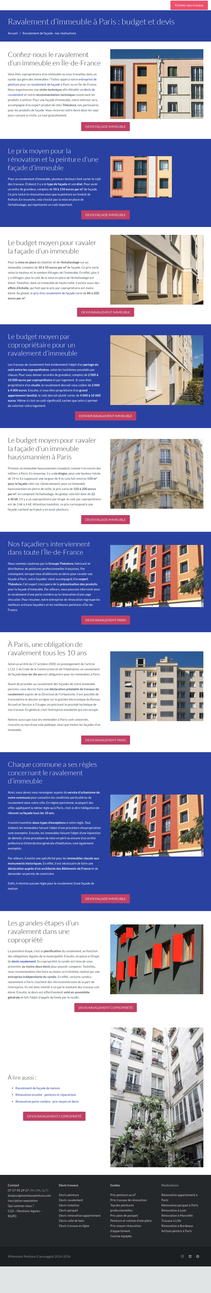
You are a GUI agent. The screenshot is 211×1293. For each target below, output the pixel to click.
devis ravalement (24, 961)
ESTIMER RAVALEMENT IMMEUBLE (105, 416)
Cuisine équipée (121, 1236)
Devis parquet (68, 1210)
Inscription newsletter (23, 1200)
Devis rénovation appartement (80, 1215)
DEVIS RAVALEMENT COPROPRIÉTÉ (106, 1007)
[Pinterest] (198, 1256)
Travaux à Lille (171, 1220)
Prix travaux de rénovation (128, 1200)
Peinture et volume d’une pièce (131, 1220)
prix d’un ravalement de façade (54, 293)
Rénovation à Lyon (173, 1210)
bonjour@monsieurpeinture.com (29, 1195)
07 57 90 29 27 (18, 1190)
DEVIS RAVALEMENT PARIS (105, 620)
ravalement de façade (45, 84)
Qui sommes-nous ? (21, 1206)
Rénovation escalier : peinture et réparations (45, 1094)
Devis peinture (69, 1195)
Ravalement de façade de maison (37, 1088)
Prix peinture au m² (123, 1195)
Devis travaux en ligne (74, 1226)
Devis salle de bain (71, 1220)
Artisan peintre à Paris (176, 1231)
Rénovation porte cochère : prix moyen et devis (47, 1101)
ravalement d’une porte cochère (32, 594)
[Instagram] (182, 1256)
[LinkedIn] (190, 1256)
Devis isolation (69, 1205)
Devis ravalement (71, 1200)
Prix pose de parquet (124, 1215)
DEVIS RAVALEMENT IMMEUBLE (105, 312)
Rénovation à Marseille (177, 1215)
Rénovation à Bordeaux (177, 1226)
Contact (13, 1185)
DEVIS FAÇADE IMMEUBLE (105, 126)
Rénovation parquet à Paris (179, 1205)
